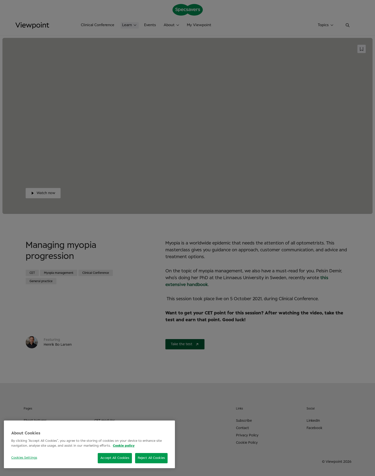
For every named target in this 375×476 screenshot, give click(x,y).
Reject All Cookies (151, 458)
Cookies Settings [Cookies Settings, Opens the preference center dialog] (24, 457)
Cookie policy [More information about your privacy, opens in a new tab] (124, 445)
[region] (89, 444)
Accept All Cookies (114, 458)
